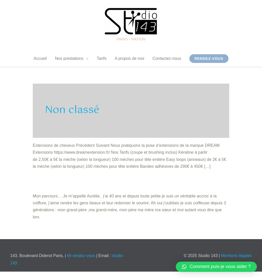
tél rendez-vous (81, 255)
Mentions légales (236, 255)
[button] (216, 267)
